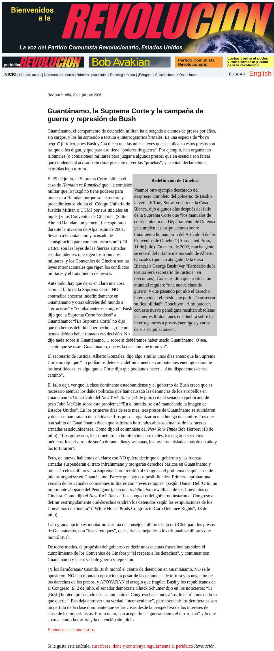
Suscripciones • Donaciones (176, 75)
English (260, 73)
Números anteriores (59, 75)
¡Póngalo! (145, 75)
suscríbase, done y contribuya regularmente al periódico (142, 646)
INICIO (9, 74)
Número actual (30, 75)
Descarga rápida (122, 75)
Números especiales (92, 75)
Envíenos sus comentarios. (72, 629)
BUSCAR (237, 74)
